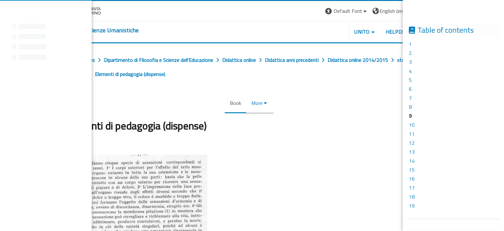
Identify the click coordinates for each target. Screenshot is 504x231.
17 (412, 188)
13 (412, 152)
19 (412, 206)
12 (412, 143)
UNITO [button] (365, 32)
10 (412, 125)
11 (412, 134)
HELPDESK (401, 32)
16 (412, 179)
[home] (103, 30)
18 (412, 197)
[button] (349, 11)
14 (412, 161)
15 (412, 170)
